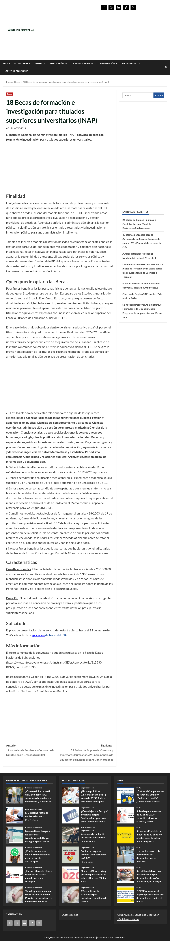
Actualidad (21, 63)
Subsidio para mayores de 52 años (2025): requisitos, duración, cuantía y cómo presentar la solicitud (125, 815)
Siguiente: (86, 753)
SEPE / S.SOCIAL (130, 63)
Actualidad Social (88, 828)
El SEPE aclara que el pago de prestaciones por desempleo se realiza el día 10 (125, 894)
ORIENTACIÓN (107, 63)
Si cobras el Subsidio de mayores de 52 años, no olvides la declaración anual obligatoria (125, 835)
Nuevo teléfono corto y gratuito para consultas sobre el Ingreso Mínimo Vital (70, 874)
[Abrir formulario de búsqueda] (166, 67)
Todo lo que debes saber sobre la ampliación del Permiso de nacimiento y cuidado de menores (14, 894)
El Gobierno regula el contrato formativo (14, 815)
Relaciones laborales (33, 788)
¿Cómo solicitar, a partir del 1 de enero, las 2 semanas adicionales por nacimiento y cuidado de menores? (14, 795)
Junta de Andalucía (16, 71)
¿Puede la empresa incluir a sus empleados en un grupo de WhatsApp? (14, 855)
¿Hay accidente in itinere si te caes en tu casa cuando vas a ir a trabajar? (14, 874)
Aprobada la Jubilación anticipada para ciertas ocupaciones (70, 835)
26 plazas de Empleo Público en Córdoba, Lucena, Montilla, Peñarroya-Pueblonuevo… (139, 224)
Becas (9, 94)
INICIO (6, 63)
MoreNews (103, 937)
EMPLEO (39, 63)
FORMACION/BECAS (83, 63)
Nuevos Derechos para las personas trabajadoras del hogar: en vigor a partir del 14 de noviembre (14, 835)
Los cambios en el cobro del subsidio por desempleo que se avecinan (125, 855)
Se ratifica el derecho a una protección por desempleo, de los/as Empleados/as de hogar (125, 874)
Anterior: (33, 750)
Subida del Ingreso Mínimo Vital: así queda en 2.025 (70, 855)
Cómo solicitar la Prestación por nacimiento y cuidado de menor (70, 894)
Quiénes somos (70, 914)
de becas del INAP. (50, 635)
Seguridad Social (87, 788)
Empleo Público (59, 63)
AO (7, 128)
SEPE (138, 788)
